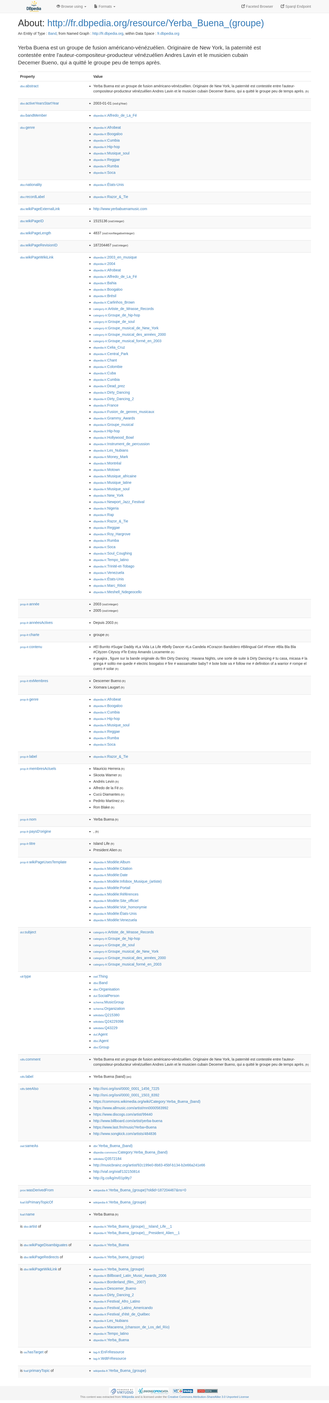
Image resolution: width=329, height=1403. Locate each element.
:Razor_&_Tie (110, 197)
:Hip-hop (106, 147)
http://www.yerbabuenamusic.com (120, 209)
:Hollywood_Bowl (113, 437)
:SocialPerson (106, 996)
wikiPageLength (35, 233)
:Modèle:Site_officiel (115, 901)
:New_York (108, 495)
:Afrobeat (107, 127)
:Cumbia (106, 140)
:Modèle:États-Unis (115, 913)
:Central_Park (110, 354)
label (28, 756)
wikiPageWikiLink (36, 257)
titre (27, 843)
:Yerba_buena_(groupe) (118, 1257)
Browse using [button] (71, 6)
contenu (31, 647)
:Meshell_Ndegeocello (117, 592)
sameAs (29, 1146)
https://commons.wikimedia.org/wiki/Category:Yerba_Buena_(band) (146, 1101)
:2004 (104, 264)
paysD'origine (35, 831)
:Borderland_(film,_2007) (119, 1282)
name (27, 1214)
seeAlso (29, 1089)
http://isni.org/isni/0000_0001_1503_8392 (126, 1095)
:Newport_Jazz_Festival (118, 502)
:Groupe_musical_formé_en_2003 (127, 341)
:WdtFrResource (109, 1358)
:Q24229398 (108, 1021)
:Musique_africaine (114, 476)
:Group (101, 1047)
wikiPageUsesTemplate (43, 862)
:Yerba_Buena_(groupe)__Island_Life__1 (132, 1226)
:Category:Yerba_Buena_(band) (130, 1152)
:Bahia (104, 283)
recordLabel (32, 197)
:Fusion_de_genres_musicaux (123, 412)
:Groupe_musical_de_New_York (126, 328)
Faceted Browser (257, 6)
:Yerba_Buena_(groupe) (119, 1202)
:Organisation (106, 989)
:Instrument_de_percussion (121, 444)
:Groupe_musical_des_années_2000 (129, 334)
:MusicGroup (108, 1002)
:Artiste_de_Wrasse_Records (123, 309)
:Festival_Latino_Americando (123, 1308)
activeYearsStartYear (39, 103)
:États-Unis (108, 185)
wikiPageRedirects (41, 1257)
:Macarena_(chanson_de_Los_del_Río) (131, 1327)
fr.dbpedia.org (168, 33)
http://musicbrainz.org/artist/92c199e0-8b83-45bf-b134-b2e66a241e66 (149, 1165)
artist (30, 1226)
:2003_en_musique (115, 257)
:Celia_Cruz (109, 347)
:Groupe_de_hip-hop (116, 315)
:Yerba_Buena (111, 1245)
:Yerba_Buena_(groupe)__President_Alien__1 (136, 1233)
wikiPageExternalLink (40, 209)
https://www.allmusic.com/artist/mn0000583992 (130, 1108)
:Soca (104, 172)
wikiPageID (32, 221)
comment (30, 1059)
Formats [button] (104, 6)
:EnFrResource (108, 1352)
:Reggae (106, 160)
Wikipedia (128, 1396)
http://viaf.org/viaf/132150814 (116, 1171)
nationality (31, 185)
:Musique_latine (112, 482)
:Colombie (107, 367)
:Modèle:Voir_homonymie (120, 907)
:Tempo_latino (111, 560)
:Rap (103, 515)
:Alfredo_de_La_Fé (115, 115)
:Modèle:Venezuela (115, 920)
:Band (100, 983)
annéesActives (36, 623)
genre (27, 127)
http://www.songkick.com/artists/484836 (124, 1134)
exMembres (34, 681)
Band (52, 33)
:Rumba (106, 166)
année (29, 604)
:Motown (106, 470)
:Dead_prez (109, 386)
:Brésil (104, 296)
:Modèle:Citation (112, 868)
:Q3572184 (107, 1159)
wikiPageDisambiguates (45, 1245)
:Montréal (107, 463)
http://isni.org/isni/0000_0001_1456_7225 (126, 1089)
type (25, 976)
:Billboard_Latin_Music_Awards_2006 (129, 1275)
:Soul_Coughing (112, 553)
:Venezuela (108, 573)
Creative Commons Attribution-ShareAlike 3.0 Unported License (208, 1396)
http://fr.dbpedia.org (107, 33)
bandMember (33, 115)
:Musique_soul (111, 153)
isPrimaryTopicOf (36, 1202)
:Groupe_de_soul (114, 322)
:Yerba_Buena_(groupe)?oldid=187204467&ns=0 (139, 1190)
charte (29, 635)
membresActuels (38, 769)
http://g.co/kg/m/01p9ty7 (112, 1178)
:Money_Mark (110, 457)
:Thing (100, 976)
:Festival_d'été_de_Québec (121, 1314)
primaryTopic (37, 1370)
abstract (29, 86)
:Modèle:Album (111, 862)
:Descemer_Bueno (114, 1288)
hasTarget (33, 1352)
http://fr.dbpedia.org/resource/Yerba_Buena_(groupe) (155, 23)
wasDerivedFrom (37, 1190)
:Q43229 (105, 1028)
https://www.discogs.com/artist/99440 (122, 1114)
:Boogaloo (107, 134)
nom (28, 819)
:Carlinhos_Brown (114, 302)
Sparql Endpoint (296, 6)
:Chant (105, 360)
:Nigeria (106, 508)
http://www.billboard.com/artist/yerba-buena (127, 1121)
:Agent (100, 1034)
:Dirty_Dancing (111, 392)
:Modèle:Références (116, 894)
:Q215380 (106, 1015)
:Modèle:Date (110, 875)
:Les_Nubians (110, 450)
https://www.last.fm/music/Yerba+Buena (125, 1127)
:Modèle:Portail (111, 888)
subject (28, 932)
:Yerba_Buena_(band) (113, 1146)
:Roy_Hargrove (112, 534)
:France (105, 405)
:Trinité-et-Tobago (113, 566)
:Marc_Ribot (109, 585)
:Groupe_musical (113, 425)
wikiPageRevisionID (39, 245)
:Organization (109, 1008)
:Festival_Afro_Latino (116, 1301)
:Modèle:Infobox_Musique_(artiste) (127, 881)
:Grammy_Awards (114, 418)
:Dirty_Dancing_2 (113, 399)
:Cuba (104, 373)
